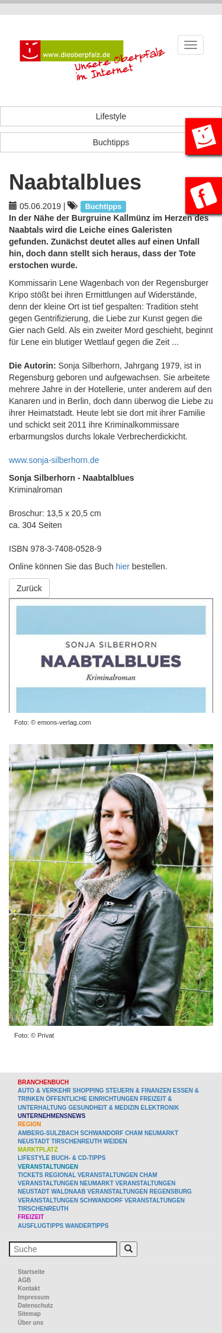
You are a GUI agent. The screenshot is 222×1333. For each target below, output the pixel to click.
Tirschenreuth (76, 1141)
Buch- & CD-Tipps (79, 1158)
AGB (24, 1280)
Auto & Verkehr (45, 1090)
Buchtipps (111, 142)
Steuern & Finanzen (138, 1090)
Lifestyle (111, 116)
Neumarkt (161, 1133)
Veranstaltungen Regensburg (140, 1191)
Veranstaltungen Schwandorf (70, 1200)
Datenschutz (35, 1305)
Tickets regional (47, 1175)
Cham (134, 1133)
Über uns (30, 1322)
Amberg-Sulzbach (48, 1133)
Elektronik (160, 1107)
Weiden (115, 1141)
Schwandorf (102, 1133)
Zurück (29, 588)
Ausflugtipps (40, 1226)
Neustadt (34, 1141)
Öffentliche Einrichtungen (92, 1099)
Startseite (31, 1272)
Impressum (33, 1297)
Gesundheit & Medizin (103, 1107)
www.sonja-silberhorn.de (54, 460)
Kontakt (29, 1288)
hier (123, 566)
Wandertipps (86, 1226)
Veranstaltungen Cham (117, 1175)
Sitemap (29, 1314)
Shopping (88, 1090)
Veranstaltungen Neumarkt (66, 1183)
